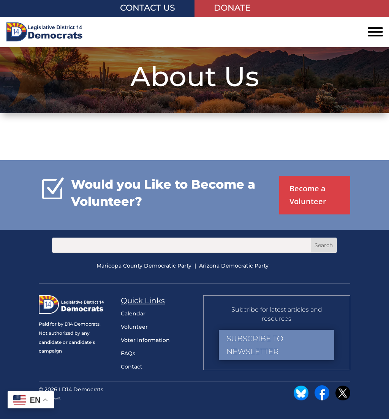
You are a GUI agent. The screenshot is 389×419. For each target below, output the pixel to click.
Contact (131, 366)
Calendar (133, 313)
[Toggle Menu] (375, 31)
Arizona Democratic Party (234, 265)
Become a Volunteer (307, 194)
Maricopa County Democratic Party (143, 265)
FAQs (128, 353)
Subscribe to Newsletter (254, 345)
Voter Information (145, 340)
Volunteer (134, 326)
